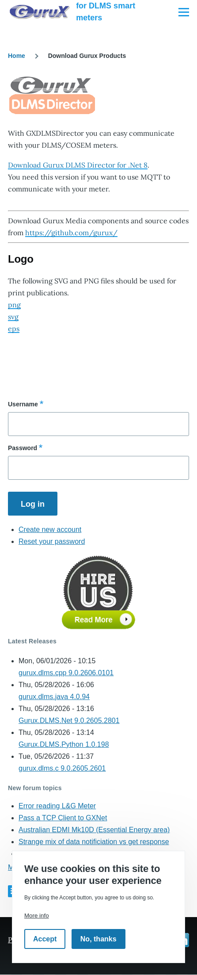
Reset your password (52, 541)
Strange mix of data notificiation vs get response (94, 841)
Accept (45, 939)
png (14, 304)
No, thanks (98, 939)
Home (16, 55)
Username (23, 404)
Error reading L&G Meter (57, 806)
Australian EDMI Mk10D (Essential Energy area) (94, 830)
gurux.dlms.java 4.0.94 (54, 696)
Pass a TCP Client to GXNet (63, 818)
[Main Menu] (184, 12)
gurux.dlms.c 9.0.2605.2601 (62, 768)
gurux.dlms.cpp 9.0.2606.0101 (66, 673)
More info (36, 915)
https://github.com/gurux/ (71, 232)
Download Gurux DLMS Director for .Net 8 (78, 165)
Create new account (50, 529)
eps (13, 328)
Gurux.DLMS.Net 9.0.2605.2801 (69, 720)
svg (13, 316)
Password (22, 447)
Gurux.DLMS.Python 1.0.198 (64, 744)
